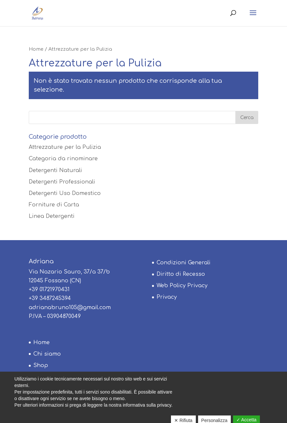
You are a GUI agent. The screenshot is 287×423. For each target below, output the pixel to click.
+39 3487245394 (50, 298)
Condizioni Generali (184, 263)
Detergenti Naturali (55, 170)
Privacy (167, 297)
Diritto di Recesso (181, 274)
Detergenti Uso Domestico (65, 193)
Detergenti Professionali (62, 182)
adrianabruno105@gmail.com (70, 307)
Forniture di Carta (54, 205)
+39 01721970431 (49, 289)
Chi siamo (47, 354)
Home (36, 49)
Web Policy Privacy (182, 286)
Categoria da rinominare (63, 159)
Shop (40, 365)
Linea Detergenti (52, 216)
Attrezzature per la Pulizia (65, 147)
